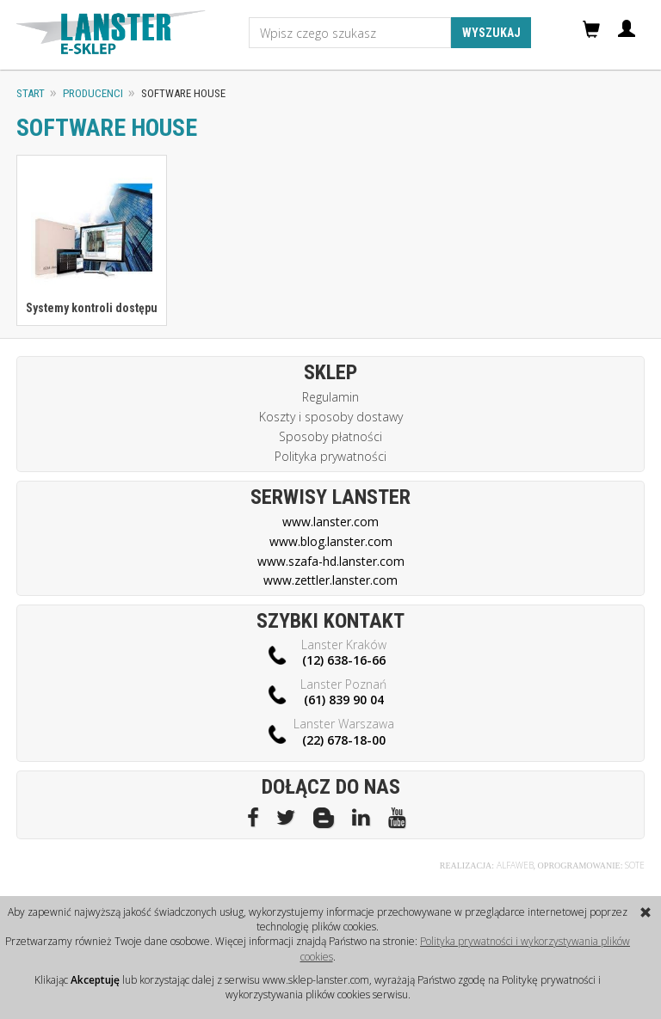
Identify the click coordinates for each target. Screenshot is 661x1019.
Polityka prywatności (330, 456)
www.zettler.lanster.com (330, 580)
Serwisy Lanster (330, 497)
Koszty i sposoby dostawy (331, 416)
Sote (635, 865)
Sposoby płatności (330, 436)
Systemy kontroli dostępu (92, 308)
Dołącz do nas (331, 787)
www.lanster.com (330, 521)
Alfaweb (515, 865)
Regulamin (330, 397)
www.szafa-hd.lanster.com (331, 561)
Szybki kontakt (330, 621)
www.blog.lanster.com (330, 541)
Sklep (330, 372)
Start (30, 93)
